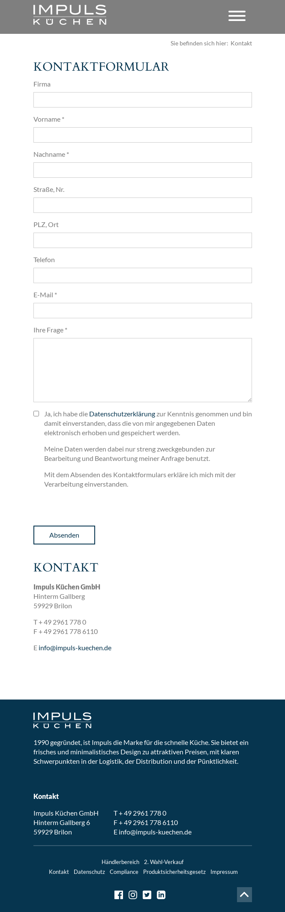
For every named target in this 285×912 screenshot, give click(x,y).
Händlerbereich (120, 861)
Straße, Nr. (48, 189)
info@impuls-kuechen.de (75, 647)
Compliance (124, 871)
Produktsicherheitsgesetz (174, 871)
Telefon (44, 259)
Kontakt (59, 871)
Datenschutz (89, 871)
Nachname (51, 154)
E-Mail (45, 294)
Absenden (64, 535)
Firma (42, 84)
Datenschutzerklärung (122, 414)
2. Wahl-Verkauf (163, 861)
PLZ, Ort (46, 224)
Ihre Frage (50, 330)
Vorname (48, 119)
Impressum (224, 871)
